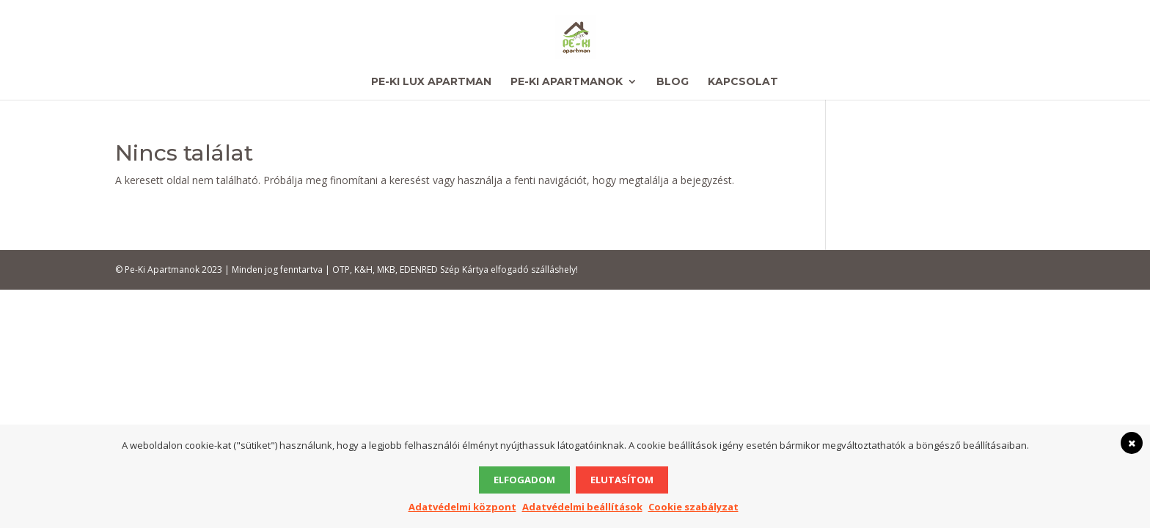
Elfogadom (524, 479)
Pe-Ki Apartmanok (566, 82)
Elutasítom (621, 479)
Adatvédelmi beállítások (582, 506)
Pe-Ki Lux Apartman (431, 82)
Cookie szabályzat (693, 506)
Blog (672, 82)
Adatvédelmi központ (462, 506)
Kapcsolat (743, 82)
